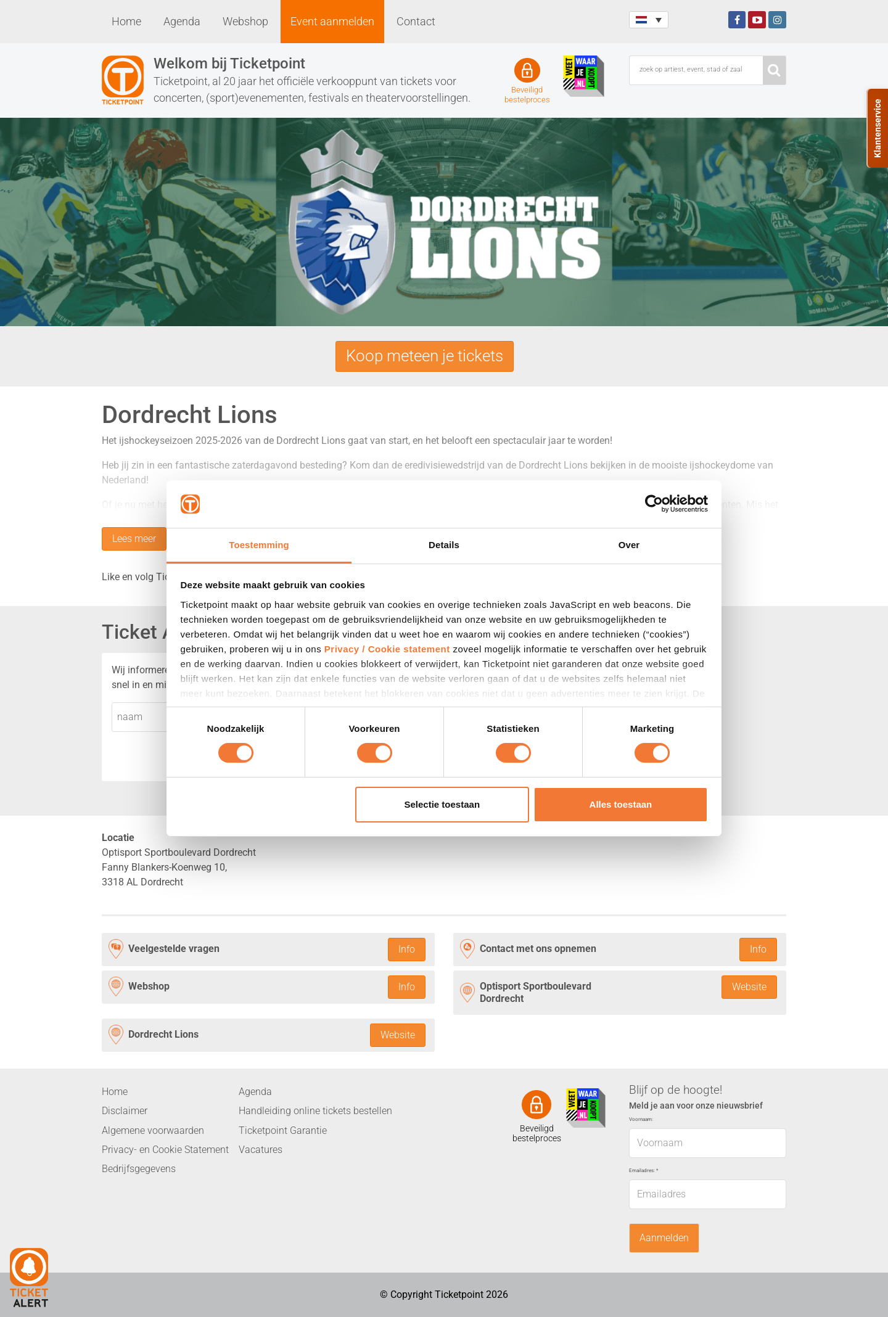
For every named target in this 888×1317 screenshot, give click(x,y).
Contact (416, 21)
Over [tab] (629, 545)
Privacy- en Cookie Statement (165, 1149)
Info (406, 949)
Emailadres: (643, 1170)
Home (126, 21)
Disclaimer (124, 1111)
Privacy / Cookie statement (387, 649)
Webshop (245, 21)
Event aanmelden (332, 21)
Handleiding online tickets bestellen (315, 1111)
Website (749, 987)
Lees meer (134, 538)
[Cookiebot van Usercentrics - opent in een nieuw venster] (654, 503)
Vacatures (260, 1149)
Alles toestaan (621, 804)
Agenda (181, 21)
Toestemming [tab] (259, 545)
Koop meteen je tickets (424, 356)
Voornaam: (641, 1119)
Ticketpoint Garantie (283, 1130)
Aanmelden (664, 1238)
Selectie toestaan (442, 804)
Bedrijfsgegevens (139, 1169)
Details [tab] (444, 545)
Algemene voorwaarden (153, 1130)
